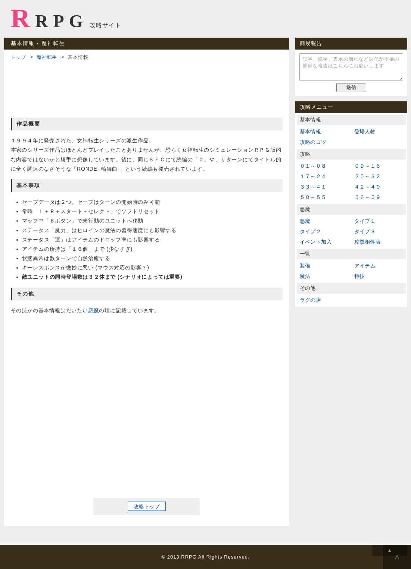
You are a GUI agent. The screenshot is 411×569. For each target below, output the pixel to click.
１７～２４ (313, 176)
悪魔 (93, 310)
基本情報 (310, 132)
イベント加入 (316, 242)
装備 (305, 266)
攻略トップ (147, 506)
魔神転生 (47, 57)
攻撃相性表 (367, 242)
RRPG (49, 18)
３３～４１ (313, 187)
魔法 (305, 276)
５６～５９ (367, 197)
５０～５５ (313, 197)
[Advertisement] (147, 88)
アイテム (365, 266)
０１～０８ (313, 166)
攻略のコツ (313, 142)
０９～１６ (367, 166)
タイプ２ (310, 231)
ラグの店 (310, 300)
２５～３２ (367, 176)
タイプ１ (365, 221)
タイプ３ (365, 231)
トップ (18, 57)
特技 (359, 276)
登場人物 (365, 132)
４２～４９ (367, 187)
